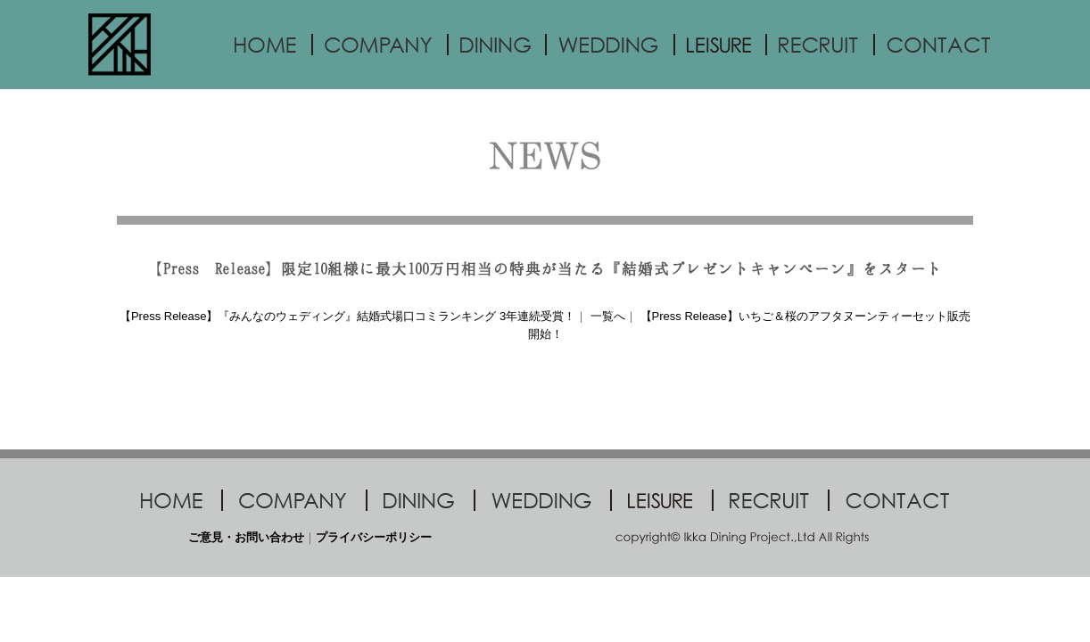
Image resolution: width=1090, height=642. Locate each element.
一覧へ (607, 316)
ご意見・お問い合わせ (246, 537)
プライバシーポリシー (374, 537)
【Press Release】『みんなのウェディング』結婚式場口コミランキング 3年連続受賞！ (347, 316)
